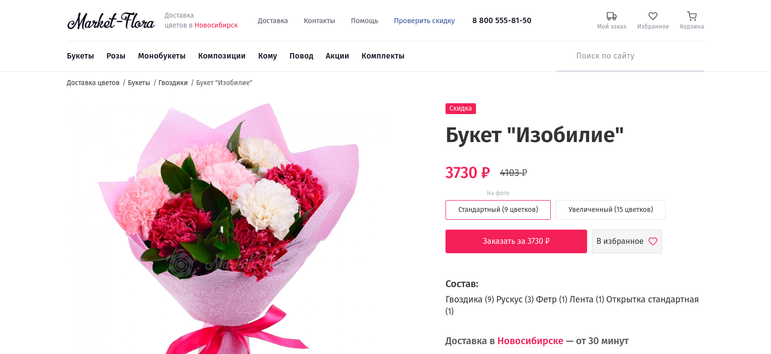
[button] (410, 121)
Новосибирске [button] (530, 341)
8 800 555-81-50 (502, 20)
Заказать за (523, 241)
